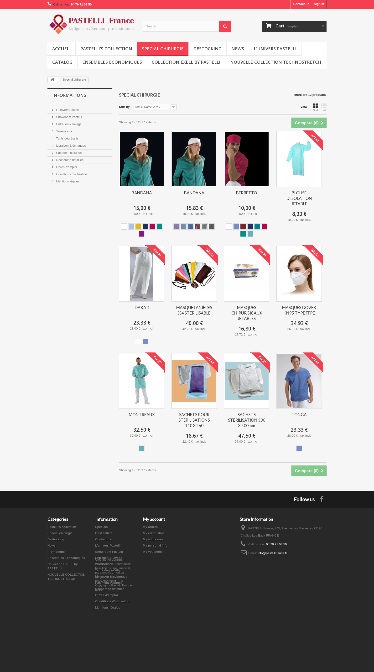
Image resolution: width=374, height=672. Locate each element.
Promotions (56, 551)
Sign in (319, 4)
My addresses (153, 539)
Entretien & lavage (68, 122)
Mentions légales (67, 179)
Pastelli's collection (106, 49)
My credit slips (153, 533)
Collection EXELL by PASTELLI (186, 62)
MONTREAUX (142, 414)
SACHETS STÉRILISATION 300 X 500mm (246, 420)
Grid (315, 107)
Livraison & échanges (70, 143)
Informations (69, 95)
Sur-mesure (64, 129)
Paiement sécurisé (68, 151)
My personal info (155, 545)
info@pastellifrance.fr (272, 553)
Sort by (124, 107)
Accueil (61, 49)
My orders (150, 527)
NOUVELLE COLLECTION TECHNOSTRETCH (275, 62)
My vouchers (152, 551)
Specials (101, 527)
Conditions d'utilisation (71, 172)
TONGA (299, 414)
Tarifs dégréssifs (67, 136)
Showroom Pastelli (68, 115)
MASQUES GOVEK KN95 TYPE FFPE (299, 310)
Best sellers (104, 533)
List (324, 107)
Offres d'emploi (66, 165)
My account (154, 519)
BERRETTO (246, 192)
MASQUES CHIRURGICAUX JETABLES (246, 313)
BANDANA (142, 192)
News (237, 49)
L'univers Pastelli (275, 49)
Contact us (301, 4)
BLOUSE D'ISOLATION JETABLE (299, 198)
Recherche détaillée (69, 158)
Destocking (207, 49)
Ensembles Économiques (112, 62)
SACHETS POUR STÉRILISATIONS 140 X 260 (194, 420)
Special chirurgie (163, 49)
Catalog (62, 62)
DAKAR (142, 307)
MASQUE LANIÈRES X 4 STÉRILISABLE (194, 310)
